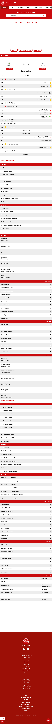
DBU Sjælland (26, 708)
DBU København (26, 704)
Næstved (9, 65)
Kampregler (37, 50)
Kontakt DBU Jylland (26, 655)
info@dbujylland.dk (26, 686)
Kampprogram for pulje (25, 50)
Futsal (26, 710)
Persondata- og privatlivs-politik (26, 714)
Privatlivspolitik (26, 668)
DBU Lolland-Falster (26, 706)
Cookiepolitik (26, 670)
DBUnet (26, 672)
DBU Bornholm (26, 697)
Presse (26, 661)
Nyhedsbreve (26, 664)
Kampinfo (14, 50)
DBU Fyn (26, 699)
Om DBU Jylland (26, 657)
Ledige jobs (26, 666)
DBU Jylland (26, 702)
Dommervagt (26, 659)
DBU (26, 695)
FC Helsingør (42, 65)
